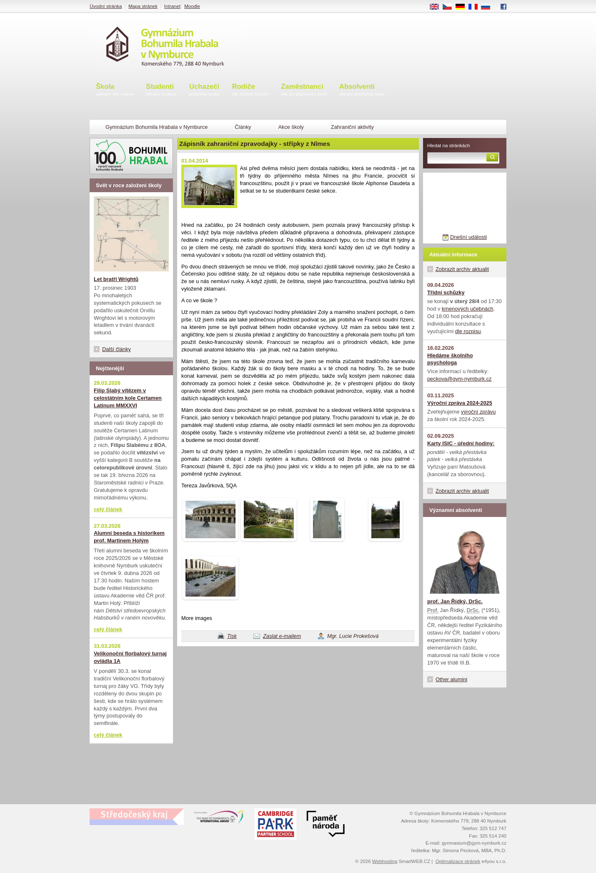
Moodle (192, 6)
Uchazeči (204, 90)
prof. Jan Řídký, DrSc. (455, 601)
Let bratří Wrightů (116, 279)
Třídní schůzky (446, 292)
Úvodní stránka (106, 6)
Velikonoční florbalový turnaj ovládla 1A (130, 657)
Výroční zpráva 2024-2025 (459, 403)
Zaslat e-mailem (282, 636)
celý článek (108, 509)
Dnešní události (468, 237)
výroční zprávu (478, 412)
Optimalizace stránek (458, 861)
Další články (116, 349)
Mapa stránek (143, 6)
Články (243, 127)
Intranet (172, 6)
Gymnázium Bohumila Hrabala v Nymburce (156, 127)
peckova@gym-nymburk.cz (459, 379)
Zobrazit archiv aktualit (462, 269)
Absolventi (362, 90)
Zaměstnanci (304, 90)
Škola (114, 90)
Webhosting (385, 861)
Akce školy (290, 127)
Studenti (161, 90)
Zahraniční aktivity (352, 127)
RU (488, 7)
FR (476, 7)
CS (450, 7)
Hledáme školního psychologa (450, 359)
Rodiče (250, 90)
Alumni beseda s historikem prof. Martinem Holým (129, 537)
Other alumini (451, 679)
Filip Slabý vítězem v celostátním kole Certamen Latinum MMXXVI (128, 398)
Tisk (232, 636)
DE (463, 7)
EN (437, 7)
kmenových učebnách (467, 309)
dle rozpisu (468, 331)
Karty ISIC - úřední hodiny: (460, 443)
